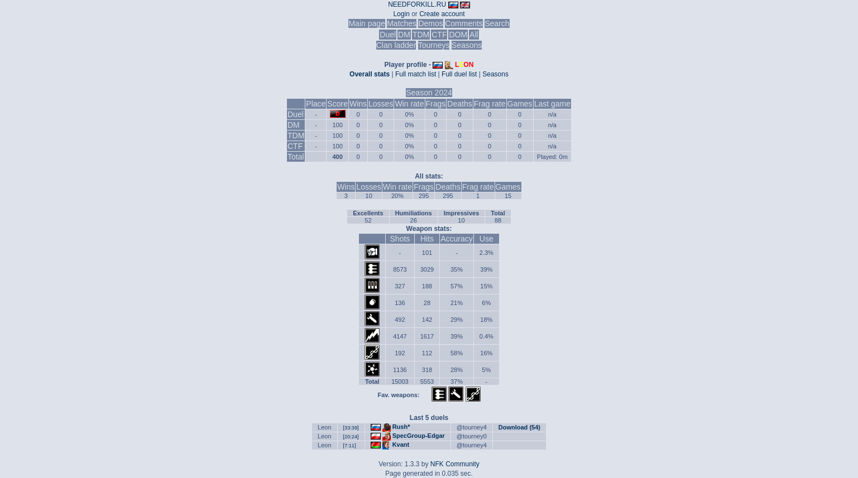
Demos (430, 23)
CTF (439, 34)
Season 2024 (429, 92)
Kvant (401, 444)
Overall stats (369, 74)
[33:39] (351, 428)
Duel (388, 34)
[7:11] (349, 445)
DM (404, 34)
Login (401, 14)
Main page (366, 23)
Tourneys (434, 45)
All (473, 34)
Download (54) (519, 427)
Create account (441, 14)
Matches (401, 23)
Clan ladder (396, 45)
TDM (421, 34)
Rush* (401, 426)
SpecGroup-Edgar (418, 435)
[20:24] (351, 437)
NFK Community (455, 464)
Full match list (415, 74)
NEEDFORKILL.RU (417, 4)
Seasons (467, 45)
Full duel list (459, 74)
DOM (458, 34)
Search (497, 23)
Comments (464, 23)
